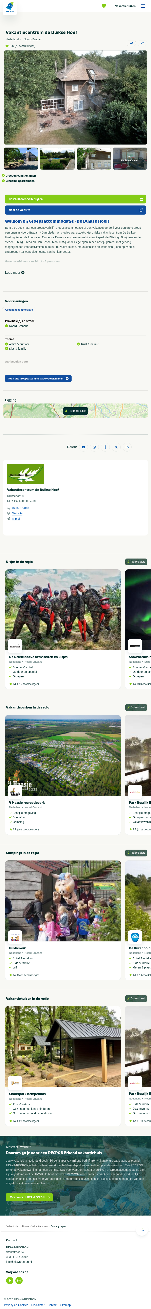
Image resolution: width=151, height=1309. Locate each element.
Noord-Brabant (33, 661)
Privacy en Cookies (16, 1305)
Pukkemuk (17, 948)
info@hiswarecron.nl (19, 1261)
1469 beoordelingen (28, 975)
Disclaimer (37, 1305)
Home (25, 1226)
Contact (52, 1305)
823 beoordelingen (28, 1121)
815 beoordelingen (28, 684)
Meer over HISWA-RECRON (30, 1197)
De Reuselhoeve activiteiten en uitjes (38, 657)
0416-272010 (20, 508)
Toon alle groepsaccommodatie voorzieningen (38, 378)
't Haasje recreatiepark (27, 803)
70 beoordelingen (25, 46)
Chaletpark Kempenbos (27, 1094)
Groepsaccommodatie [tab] (19, 309)
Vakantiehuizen (131, 6)
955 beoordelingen (28, 829)
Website (17, 513)
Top (141, 1229)
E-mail (16, 518)
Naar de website (76, 210)
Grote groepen (58, 1226)
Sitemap (65, 1305)
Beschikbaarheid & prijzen (76, 199)
